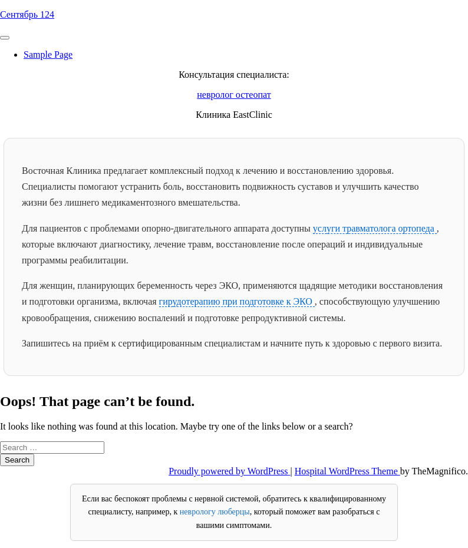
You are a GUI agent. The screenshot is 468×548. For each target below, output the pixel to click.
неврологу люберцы (215, 511)
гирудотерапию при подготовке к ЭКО (237, 301)
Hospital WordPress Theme (347, 471)
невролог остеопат (234, 95)
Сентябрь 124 (27, 14)
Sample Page (48, 54)
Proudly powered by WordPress (229, 471)
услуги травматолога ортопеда (375, 228)
